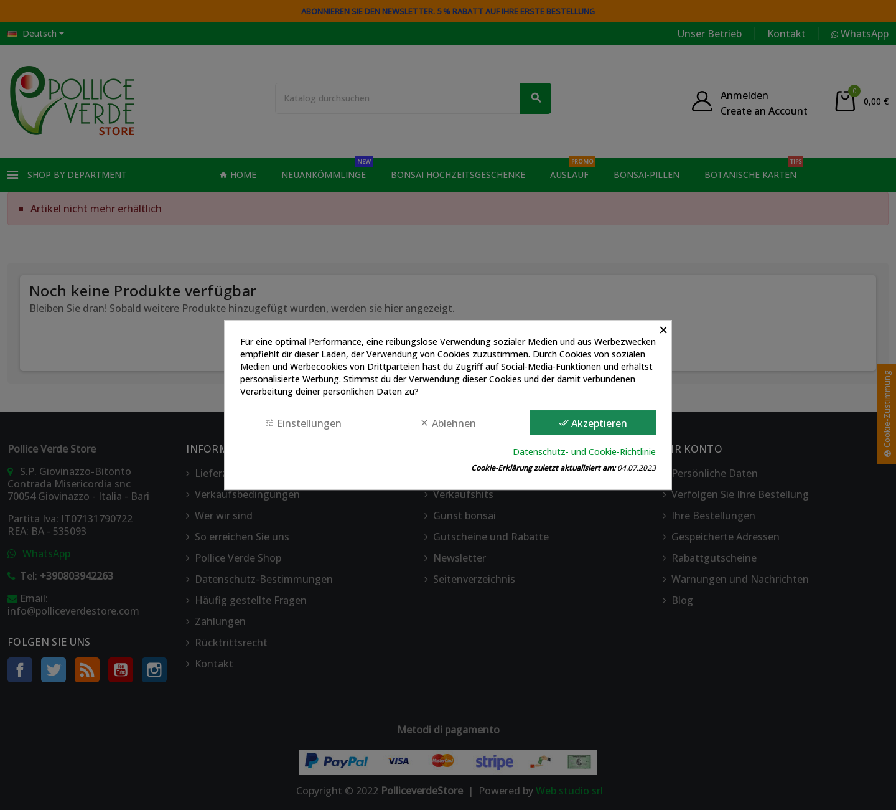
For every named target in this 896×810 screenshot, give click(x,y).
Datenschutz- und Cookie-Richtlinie (584, 452)
